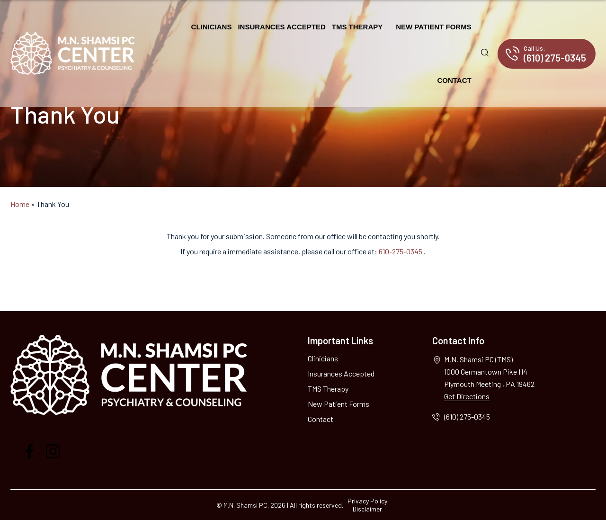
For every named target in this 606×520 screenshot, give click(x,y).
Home (19, 203)
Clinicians (211, 27)
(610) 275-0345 (555, 53)
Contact (454, 80)
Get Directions (467, 396)
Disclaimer (367, 509)
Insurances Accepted (281, 27)
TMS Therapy (357, 27)
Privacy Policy (367, 501)
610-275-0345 (401, 251)
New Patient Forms (433, 27)
